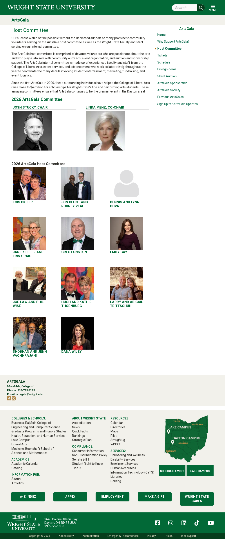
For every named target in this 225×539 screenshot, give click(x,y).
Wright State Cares (197, 499)
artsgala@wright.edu (29, 394)
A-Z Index (28, 496)
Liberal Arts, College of (20, 386)
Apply (70, 496)
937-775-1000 (54, 526)
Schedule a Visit (172, 471)
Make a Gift (155, 496)
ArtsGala (20, 20)
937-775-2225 (26, 390)
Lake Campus (200, 471)
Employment (112, 496)
